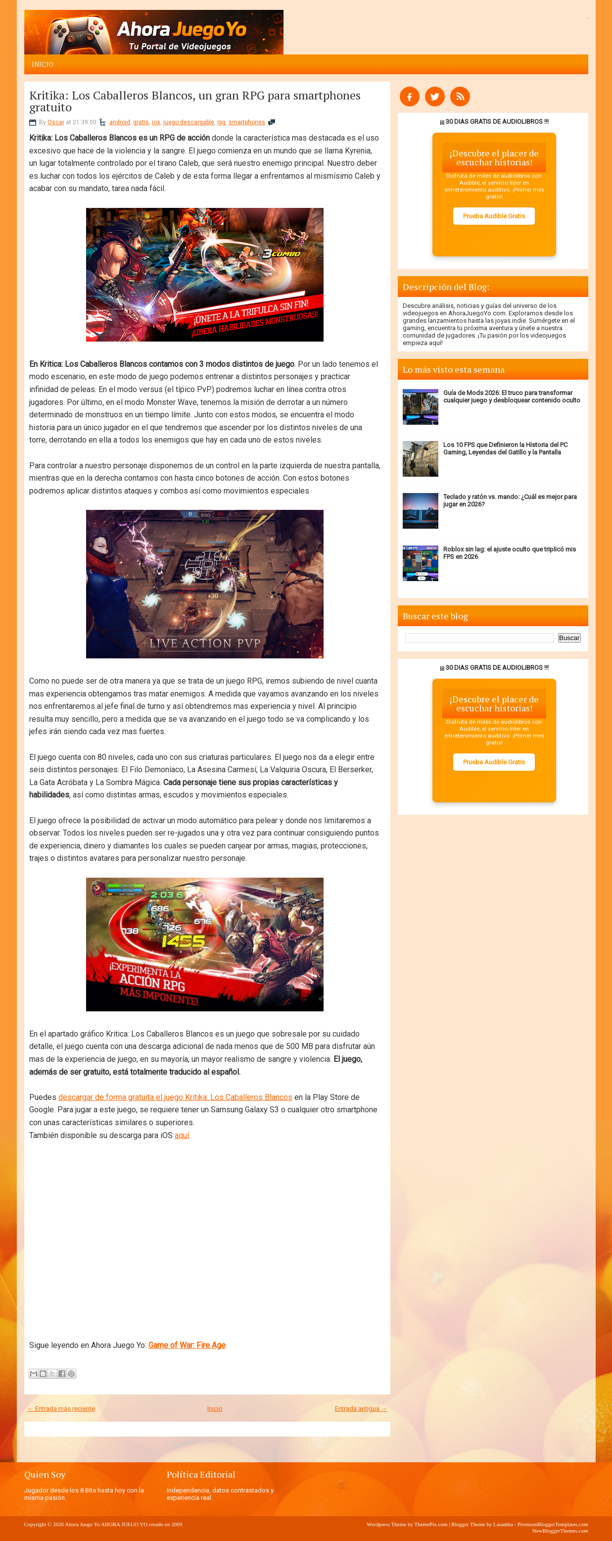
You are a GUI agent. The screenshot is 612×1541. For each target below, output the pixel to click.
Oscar (55, 122)
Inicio (42, 64)
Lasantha (503, 1524)
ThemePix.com (430, 1524)
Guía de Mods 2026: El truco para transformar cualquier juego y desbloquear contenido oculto (511, 396)
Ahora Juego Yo (82, 1524)
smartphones (247, 122)
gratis (141, 122)
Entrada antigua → (361, 1408)
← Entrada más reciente (61, 1408)
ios (156, 122)
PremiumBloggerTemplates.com (553, 1524)
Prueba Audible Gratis (494, 216)
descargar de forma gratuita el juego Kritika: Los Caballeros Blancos (175, 1097)
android (119, 122)
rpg (221, 122)
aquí (182, 1135)
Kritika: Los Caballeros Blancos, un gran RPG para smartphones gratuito (195, 101)
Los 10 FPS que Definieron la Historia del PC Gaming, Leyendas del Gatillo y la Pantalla (505, 448)
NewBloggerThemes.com (560, 1531)
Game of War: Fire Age (187, 1345)
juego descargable (188, 122)
